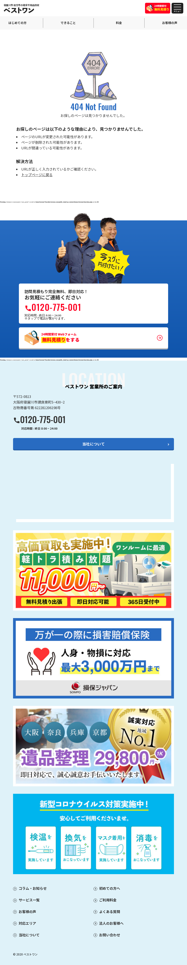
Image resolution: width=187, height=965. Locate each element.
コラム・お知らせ (33, 888)
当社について (93, 444)
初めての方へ (109, 888)
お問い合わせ (109, 934)
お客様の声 (27, 911)
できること (68, 23)
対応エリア (27, 923)
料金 (119, 23)
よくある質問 (109, 911)
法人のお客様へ (111, 923)
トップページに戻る (37, 174)
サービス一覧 (29, 899)
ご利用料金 (108, 899)
